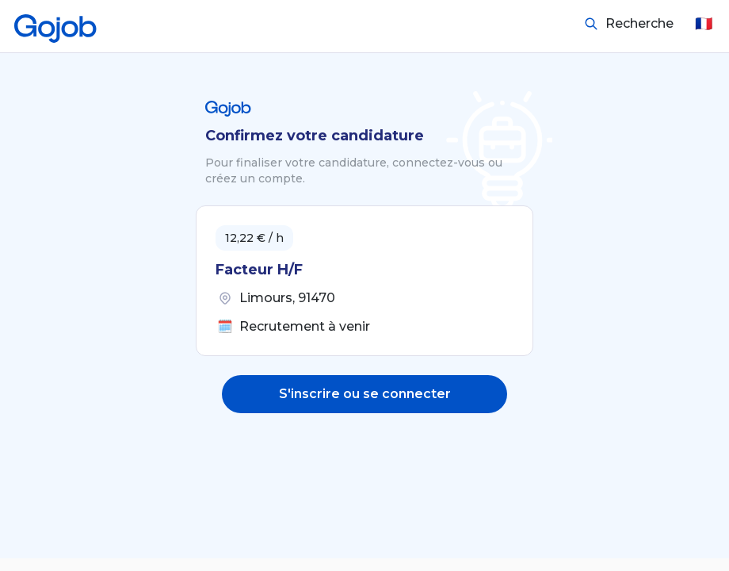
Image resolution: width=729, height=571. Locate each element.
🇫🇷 (703, 24)
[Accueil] (55, 24)
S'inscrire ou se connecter (365, 393)
